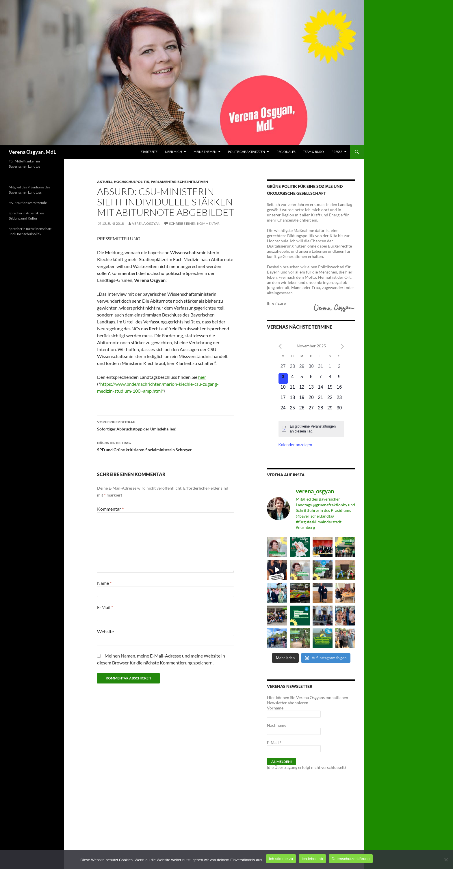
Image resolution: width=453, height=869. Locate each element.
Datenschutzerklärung (351, 859)
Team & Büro (313, 151)
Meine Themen (205, 151)
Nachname (276, 725)
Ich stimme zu (281, 859)
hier (202, 377)
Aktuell (104, 181)
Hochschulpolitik (131, 181)
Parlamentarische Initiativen (179, 181)
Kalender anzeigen (295, 445)
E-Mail (105, 607)
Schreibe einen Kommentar (194, 223)
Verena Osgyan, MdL (32, 152)
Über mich (173, 151)
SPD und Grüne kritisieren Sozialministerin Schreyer (165, 445)
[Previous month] (280, 346)
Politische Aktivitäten (246, 151)
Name (104, 583)
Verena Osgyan (146, 223)
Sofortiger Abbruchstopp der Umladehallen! (165, 425)
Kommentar (110, 509)
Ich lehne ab (312, 859)
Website (105, 631)
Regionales (286, 151)
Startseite (149, 151)
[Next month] (342, 346)
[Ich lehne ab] (446, 859)
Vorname (275, 707)
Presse (336, 151)
